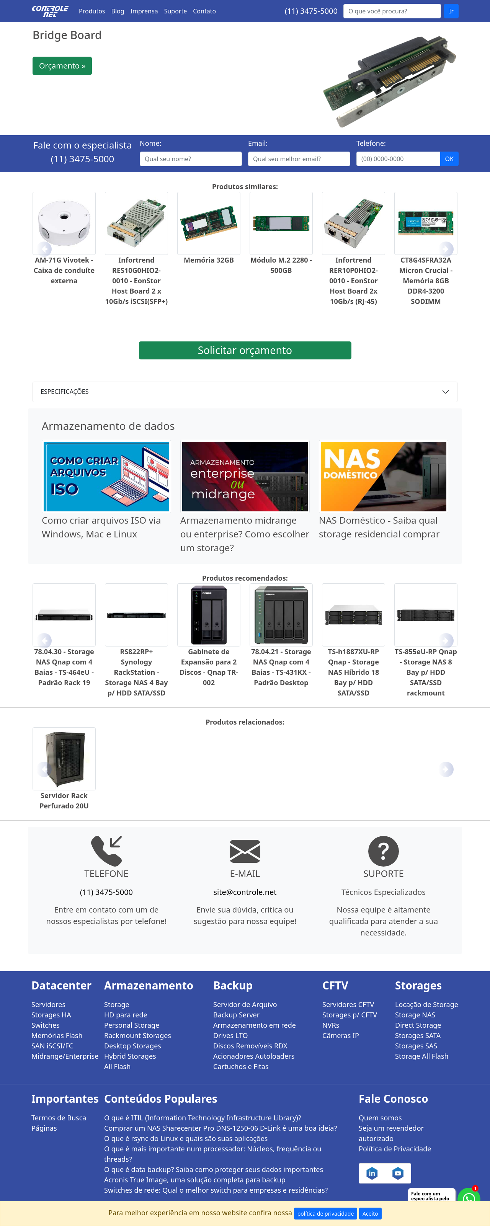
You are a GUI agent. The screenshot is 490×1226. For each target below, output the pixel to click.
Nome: (150, 143)
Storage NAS (415, 1014)
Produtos (92, 11)
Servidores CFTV (348, 1004)
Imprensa (144, 11)
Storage (116, 1004)
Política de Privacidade (395, 1148)
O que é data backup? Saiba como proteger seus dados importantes (213, 1169)
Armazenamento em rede (254, 1025)
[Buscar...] (392, 11)
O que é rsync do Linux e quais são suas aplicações (186, 1138)
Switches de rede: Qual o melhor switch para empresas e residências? (216, 1190)
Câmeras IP (340, 1035)
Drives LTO (230, 1035)
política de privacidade (325, 1213)
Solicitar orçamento (245, 350)
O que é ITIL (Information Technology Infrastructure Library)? (202, 1117)
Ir (451, 11)
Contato (204, 11)
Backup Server (236, 1014)
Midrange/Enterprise (63, 1056)
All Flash (117, 1066)
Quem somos (380, 1117)
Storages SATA (418, 1035)
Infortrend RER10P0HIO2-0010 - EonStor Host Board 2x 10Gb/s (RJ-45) (353, 280)
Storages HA (51, 1014)
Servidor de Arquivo (245, 1004)
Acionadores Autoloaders (253, 1056)
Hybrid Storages (130, 1056)
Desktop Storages (132, 1045)
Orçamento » (62, 65)
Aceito (370, 1213)
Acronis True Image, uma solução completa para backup (195, 1179)
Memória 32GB (209, 259)
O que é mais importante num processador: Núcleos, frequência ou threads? (212, 1154)
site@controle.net (244, 892)
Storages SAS (416, 1045)
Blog (117, 11)
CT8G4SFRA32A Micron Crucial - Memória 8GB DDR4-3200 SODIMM (426, 280)
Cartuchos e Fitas (241, 1066)
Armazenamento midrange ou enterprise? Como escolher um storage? (244, 534)
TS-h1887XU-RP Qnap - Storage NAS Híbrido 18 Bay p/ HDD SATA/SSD (353, 672)
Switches (45, 1025)
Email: (258, 143)
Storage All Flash (422, 1056)
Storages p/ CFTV (349, 1014)
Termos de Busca (58, 1117)
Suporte (175, 11)
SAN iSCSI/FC (52, 1045)
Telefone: (371, 143)
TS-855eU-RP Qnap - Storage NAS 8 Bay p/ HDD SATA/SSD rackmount (426, 672)
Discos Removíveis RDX (250, 1045)
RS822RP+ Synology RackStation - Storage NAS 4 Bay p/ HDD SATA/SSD (136, 672)
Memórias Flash (57, 1035)
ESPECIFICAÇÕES (65, 391)
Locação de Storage (426, 1004)
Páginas (44, 1128)
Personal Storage (131, 1025)
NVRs (330, 1025)
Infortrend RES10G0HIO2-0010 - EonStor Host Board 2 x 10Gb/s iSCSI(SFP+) (136, 280)
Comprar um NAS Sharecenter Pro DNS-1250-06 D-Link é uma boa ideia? (220, 1128)
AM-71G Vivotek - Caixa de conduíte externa (64, 270)
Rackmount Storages (137, 1035)
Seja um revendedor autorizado (391, 1133)
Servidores (48, 1004)
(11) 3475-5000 (311, 11)
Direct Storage (418, 1025)
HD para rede (125, 1014)
